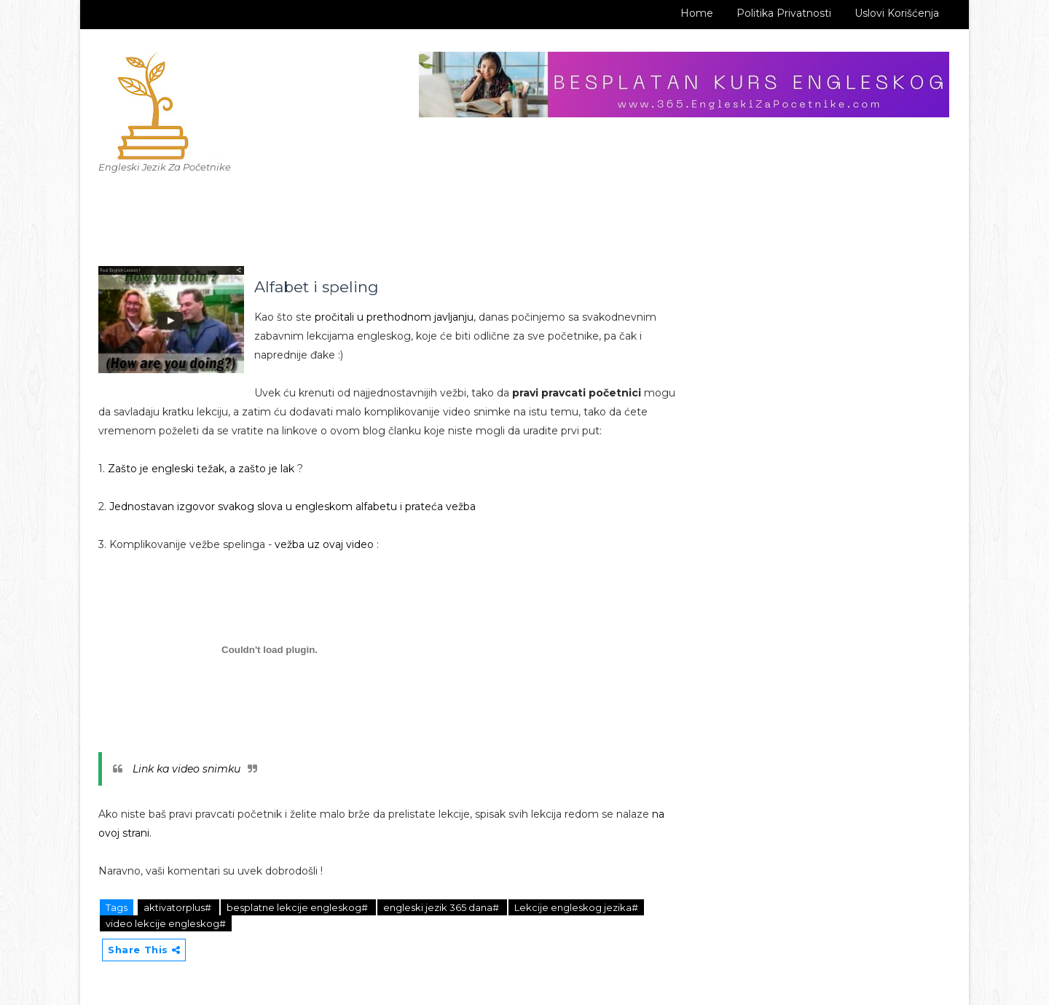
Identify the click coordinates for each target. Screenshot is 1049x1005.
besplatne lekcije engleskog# (298, 907)
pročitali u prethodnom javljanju (394, 317)
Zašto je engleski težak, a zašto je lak (199, 468)
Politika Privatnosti (783, 13)
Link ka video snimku (186, 768)
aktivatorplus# (178, 907)
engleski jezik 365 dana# (442, 907)
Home (696, 13)
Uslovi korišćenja (896, 13)
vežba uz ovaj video (324, 544)
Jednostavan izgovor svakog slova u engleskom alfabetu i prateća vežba (292, 506)
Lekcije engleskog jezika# (576, 907)
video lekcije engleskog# (166, 923)
